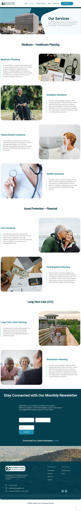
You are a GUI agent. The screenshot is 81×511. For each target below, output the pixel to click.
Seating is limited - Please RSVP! (17, 494)
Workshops (66, 3)
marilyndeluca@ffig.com (14, 491)
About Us (50, 479)
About (26, 3)
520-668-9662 (11, 488)
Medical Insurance (41, 3)
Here (55, 443)
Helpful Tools (56, 3)
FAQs (49, 3)
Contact (50, 483)
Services (32, 3)
